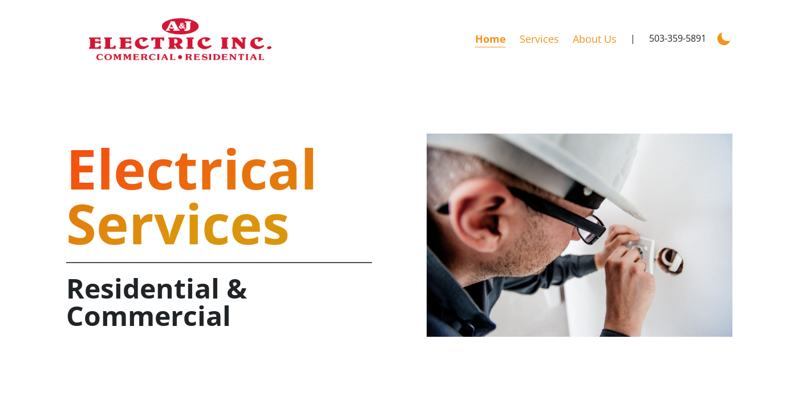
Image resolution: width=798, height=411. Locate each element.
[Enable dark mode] (723, 37)
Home (490, 39)
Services (539, 39)
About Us (595, 39)
